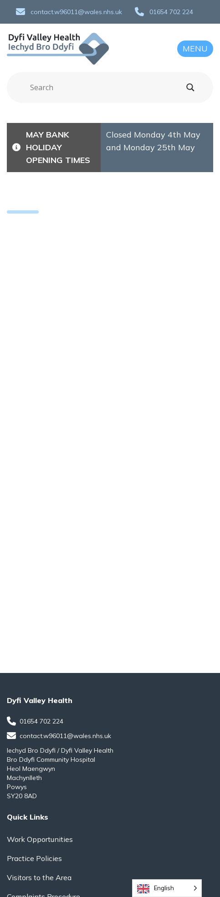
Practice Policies (34, 858)
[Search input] (106, 87)
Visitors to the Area (39, 877)
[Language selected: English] (167, 888)
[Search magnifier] (190, 87)
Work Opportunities (40, 839)
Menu (195, 48)
